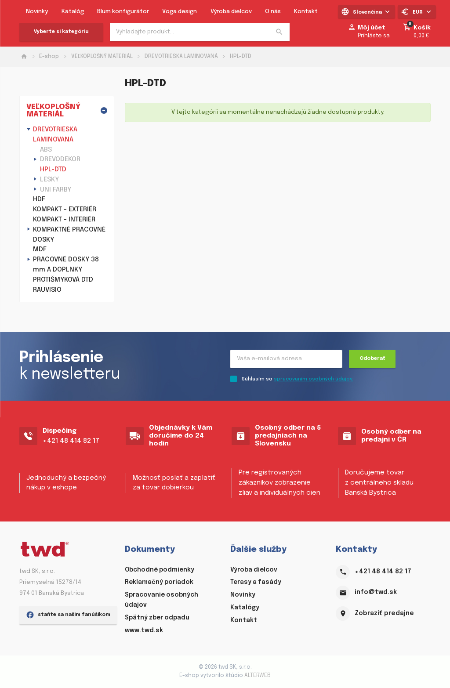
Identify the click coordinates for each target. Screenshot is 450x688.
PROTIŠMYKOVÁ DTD (63, 279)
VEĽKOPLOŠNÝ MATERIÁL (102, 56)
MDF (40, 249)
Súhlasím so (297, 379)
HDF (39, 199)
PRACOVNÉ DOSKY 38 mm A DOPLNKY (66, 264)
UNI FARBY (55, 189)
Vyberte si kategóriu (61, 31)
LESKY (49, 179)
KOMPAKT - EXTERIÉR (64, 209)
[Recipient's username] (286, 359)
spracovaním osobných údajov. (313, 379)
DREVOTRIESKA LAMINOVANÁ (181, 56)
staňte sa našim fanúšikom (68, 661)
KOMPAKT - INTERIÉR (64, 219)
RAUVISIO (47, 289)
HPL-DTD (240, 56)
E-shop (49, 56)
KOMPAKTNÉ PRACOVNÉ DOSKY (69, 234)
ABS (46, 149)
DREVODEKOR (60, 159)
